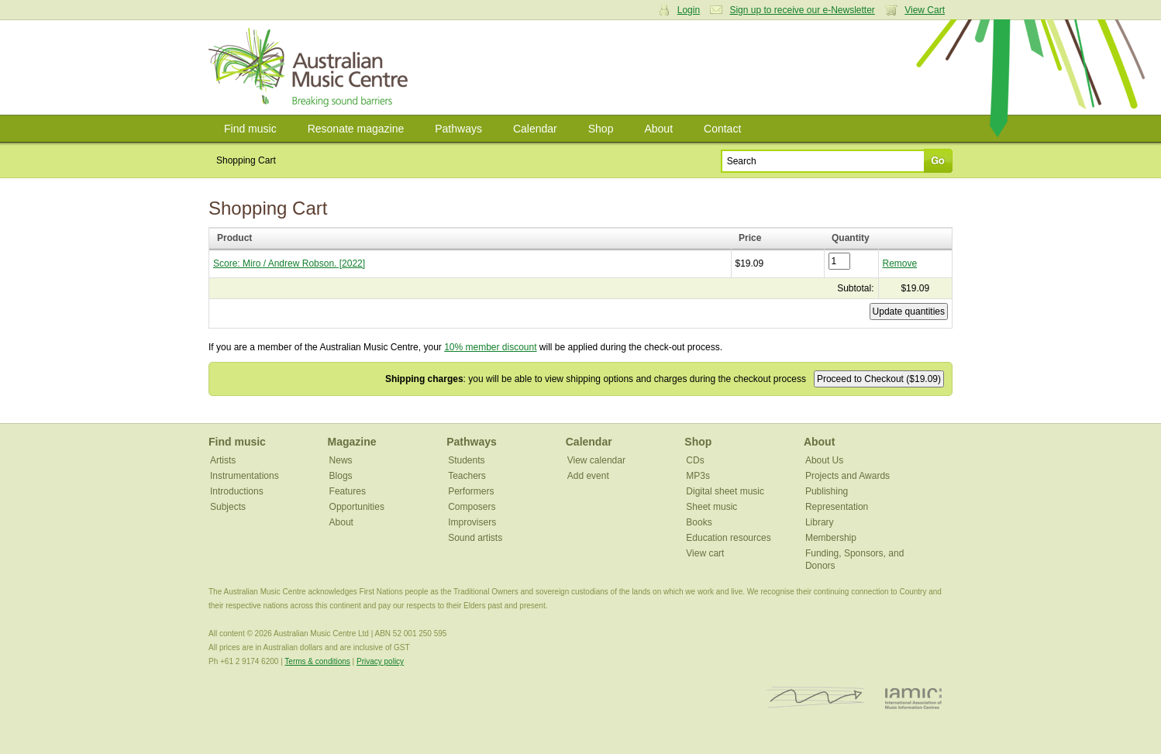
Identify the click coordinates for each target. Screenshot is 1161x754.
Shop (601, 128)
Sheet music (711, 506)
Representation (836, 506)
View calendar (596, 460)
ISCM (815, 697)
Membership (830, 537)
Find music (250, 128)
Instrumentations (244, 475)
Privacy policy (380, 661)
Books (698, 522)
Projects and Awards (847, 475)
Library (819, 522)
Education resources (728, 537)
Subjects (228, 506)
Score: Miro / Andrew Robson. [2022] (289, 263)
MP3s (698, 475)
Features (347, 491)
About (658, 128)
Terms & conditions (317, 661)
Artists (223, 460)
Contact (722, 128)
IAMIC (913, 697)
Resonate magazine (356, 128)
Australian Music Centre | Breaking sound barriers (311, 67)
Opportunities (356, 506)
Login (688, 10)
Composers (471, 506)
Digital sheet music (725, 491)
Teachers (467, 475)
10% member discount (490, 347)
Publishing (826, 491)
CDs (695, 460)
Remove (900, 263)
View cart (705, 553)
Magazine (352, 442)
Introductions (237, 491)
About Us (824, 460)
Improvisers (472, 522)
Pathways (458, 128)
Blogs (341, 475)
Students (466, 460)
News (341, 460)
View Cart (924, 10)
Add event (588, 475)
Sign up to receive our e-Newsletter (801, 10)
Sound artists (475, 537)
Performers (471, 491)
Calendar (535, 128)
